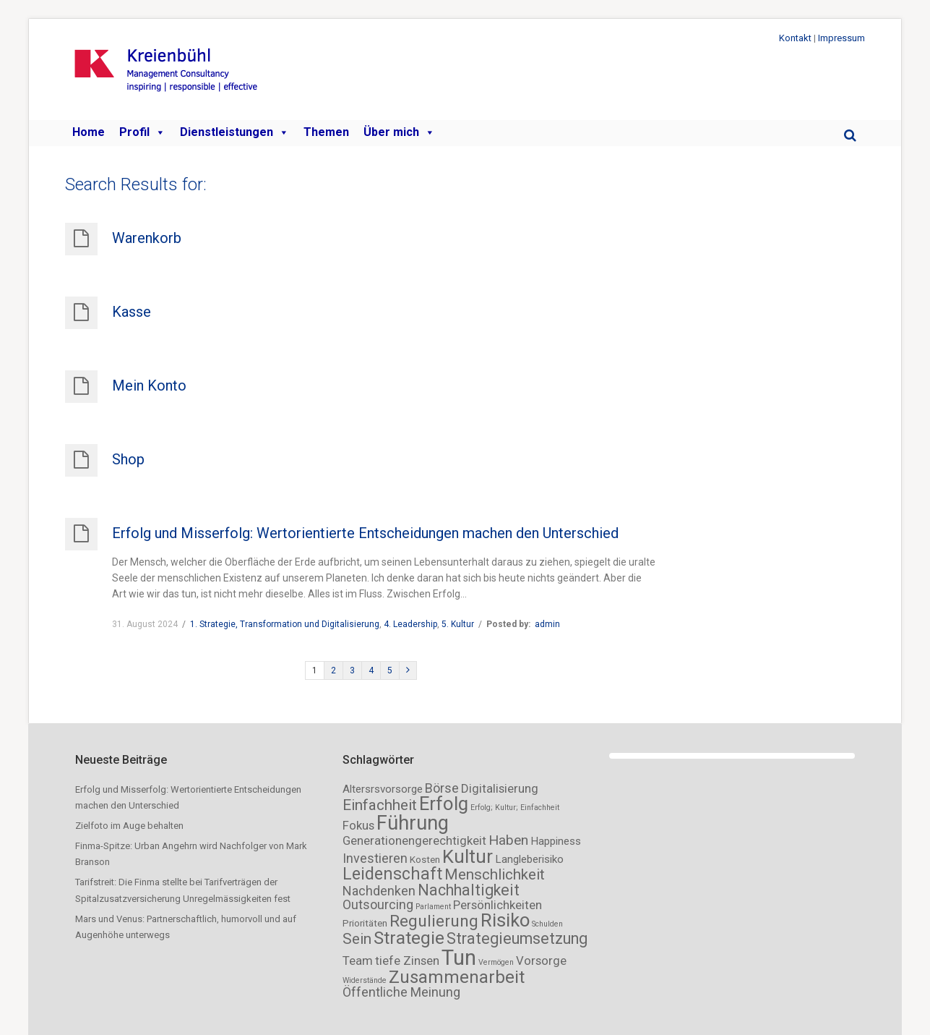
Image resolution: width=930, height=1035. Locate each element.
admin (547, 624)
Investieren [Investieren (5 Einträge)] (375, 858)
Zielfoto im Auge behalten (129, 825)
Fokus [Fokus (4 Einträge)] (358, 825)
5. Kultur (458, 624)
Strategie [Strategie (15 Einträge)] (409, 937)
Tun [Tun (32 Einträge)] (459, 957)
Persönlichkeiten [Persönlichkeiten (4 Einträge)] (497, 905)
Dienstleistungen (234, 132)
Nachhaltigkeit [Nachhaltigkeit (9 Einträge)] (469, 890)
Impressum (841, 38)
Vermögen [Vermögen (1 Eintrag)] (496, 962)
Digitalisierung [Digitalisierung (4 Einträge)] (499, 788)
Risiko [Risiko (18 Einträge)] (505, 920)
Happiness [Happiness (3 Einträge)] (555, 841)
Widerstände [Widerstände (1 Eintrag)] (365, 980)
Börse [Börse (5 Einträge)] (442, 788)
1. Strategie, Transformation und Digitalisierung (284, 624)
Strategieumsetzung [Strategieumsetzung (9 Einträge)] (517, 938)
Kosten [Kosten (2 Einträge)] (425, 859)
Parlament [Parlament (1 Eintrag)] (433, 906)
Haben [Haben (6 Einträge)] (508, 840)
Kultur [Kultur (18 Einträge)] (467, 856)
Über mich (399, 132)
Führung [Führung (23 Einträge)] (412, 823)
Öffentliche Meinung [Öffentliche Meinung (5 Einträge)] (401, 992)
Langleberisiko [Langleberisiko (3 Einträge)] (529, 859)
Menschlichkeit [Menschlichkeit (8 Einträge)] (494, 874)
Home (88, 132)
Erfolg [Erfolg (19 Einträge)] (443, 803)
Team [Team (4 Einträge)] (358, 960)
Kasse (131, 311)
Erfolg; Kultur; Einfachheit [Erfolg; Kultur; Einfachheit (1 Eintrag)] (514, 807)
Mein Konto (149, 385)
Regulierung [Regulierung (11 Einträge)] (433, 921)
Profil (142, 132)
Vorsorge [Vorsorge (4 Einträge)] (541, 960)
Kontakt (795, 38)
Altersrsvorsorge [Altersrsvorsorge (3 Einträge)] (383, 789)
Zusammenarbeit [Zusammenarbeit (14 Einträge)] (457, 977)
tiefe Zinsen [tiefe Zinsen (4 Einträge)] (407, 960)
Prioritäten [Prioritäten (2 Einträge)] (365, 923)
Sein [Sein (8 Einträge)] (357, 938)
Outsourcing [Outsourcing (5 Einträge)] (378, 904)
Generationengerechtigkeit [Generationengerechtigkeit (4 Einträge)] (414, 840)
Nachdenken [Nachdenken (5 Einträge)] (379, 890)
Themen (326, 132)
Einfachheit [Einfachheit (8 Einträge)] (380, 805)
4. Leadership (410, 624)
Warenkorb (146, 238)
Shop (128, 459)
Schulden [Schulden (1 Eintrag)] (547, 924)
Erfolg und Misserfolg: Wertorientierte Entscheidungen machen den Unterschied (365, 533)
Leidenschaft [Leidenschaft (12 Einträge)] (392, 874)
